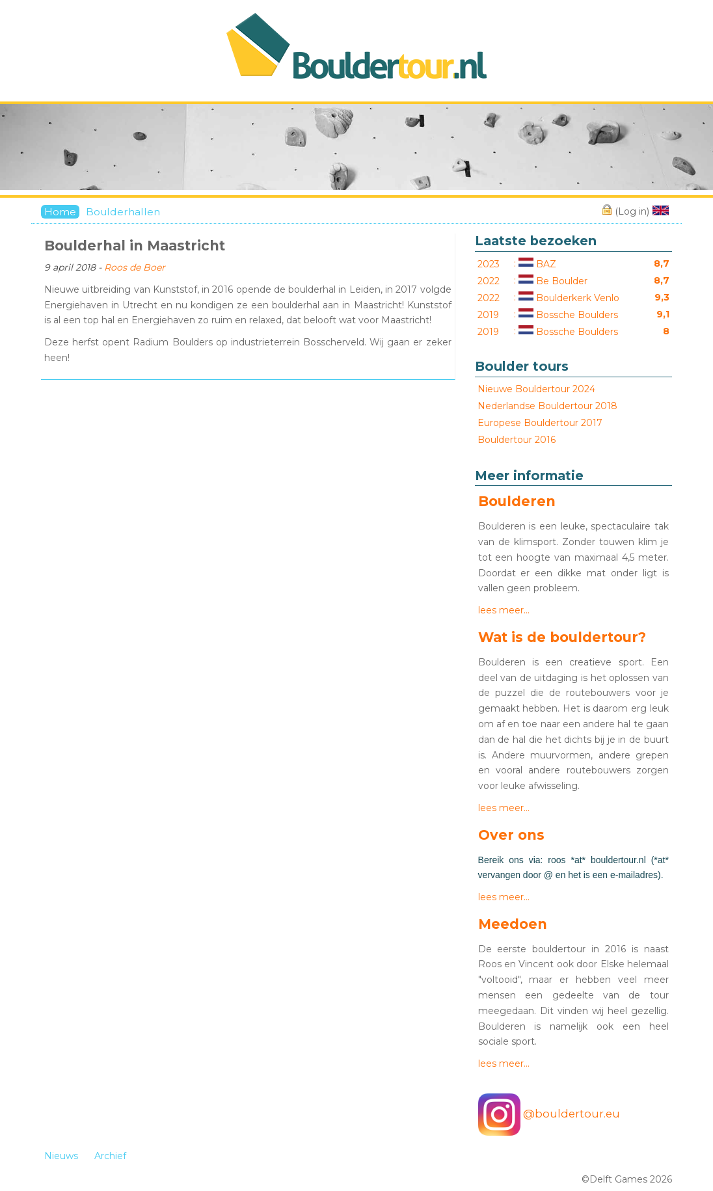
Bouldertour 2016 (517, 440)
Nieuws (61, 1156)
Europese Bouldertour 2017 (540, 423)
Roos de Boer (134, 267)
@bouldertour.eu (549, 1114)
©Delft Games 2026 (627, 1179)
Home (60, 212)
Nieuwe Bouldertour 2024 (536, 389)
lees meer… (504, 610)
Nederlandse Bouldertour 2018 (547, 406)
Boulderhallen (123, 212)
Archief (110, 1156)
